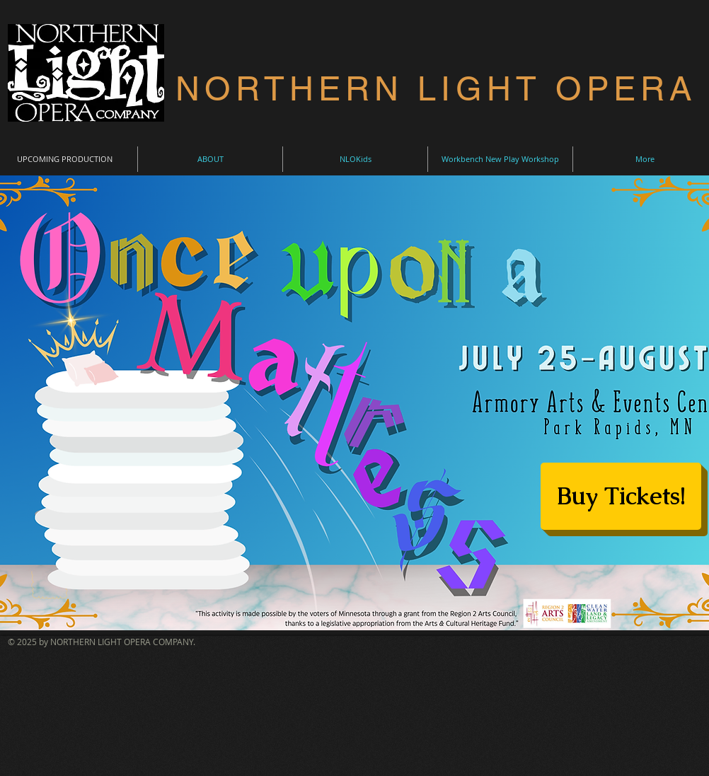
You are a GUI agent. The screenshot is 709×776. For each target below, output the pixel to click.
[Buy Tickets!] (621, 496)
